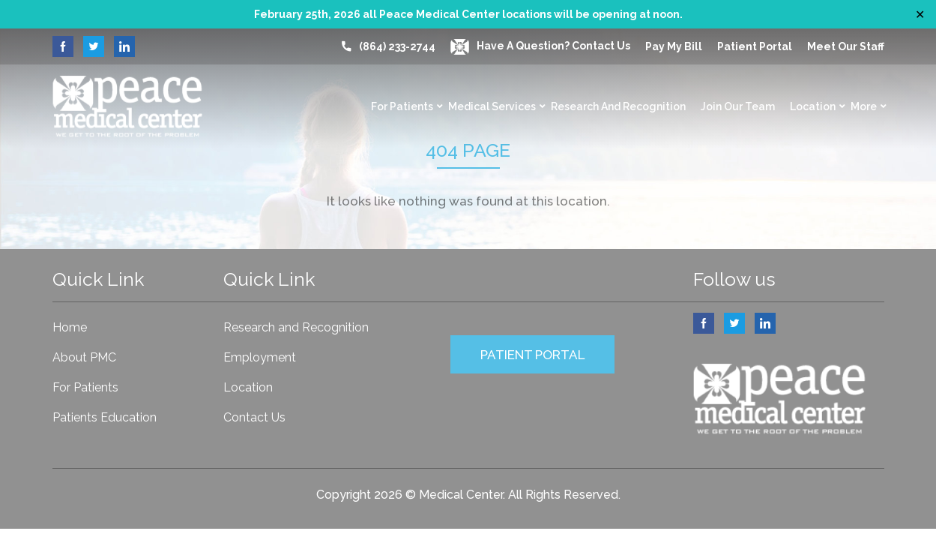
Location (813, 106)
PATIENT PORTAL (532, 354)
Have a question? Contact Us (540, 46)
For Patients (402, 106)
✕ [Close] (920, 14)
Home (69, 327)
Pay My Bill (673, 46)
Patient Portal (754, 46)
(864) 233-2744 (397, 46)
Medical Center (461, 495)
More (864, 106)
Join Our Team (738, 106)
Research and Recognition (618, 106)
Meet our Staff (845, 46)
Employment (259, 357)
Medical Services (492, 106)
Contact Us (254, 417)
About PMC (84, 357)
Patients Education (104, 417)
